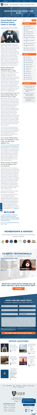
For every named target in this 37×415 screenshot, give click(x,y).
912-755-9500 (12, 407)
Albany (25, 1)
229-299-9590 (14, 362)
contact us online (11, 90)
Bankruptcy (27, 26)
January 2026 (28, 58)
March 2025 (27, 77)
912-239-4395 (32, 351)
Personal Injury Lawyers (5, 217)
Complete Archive (28, 79)
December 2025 (28, 60)
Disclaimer (20, 399)
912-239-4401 (32, 353)
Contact (32, 4)
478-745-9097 (14, 350)
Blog (26, 30)
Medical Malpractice (29, 43)
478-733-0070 (11, 405)
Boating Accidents (28, 31)
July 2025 (27, 69)
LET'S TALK (18, 288)
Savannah (17, 1)
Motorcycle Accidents (29, 45)
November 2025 (28, 62)
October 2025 (28, 64)
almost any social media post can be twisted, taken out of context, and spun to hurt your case (10, 146)
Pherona (21, 401)
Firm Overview (15, 4)
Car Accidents (28, 33)
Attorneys (21, 4)
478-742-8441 (14, 349)
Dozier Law (14, 202)
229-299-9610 (14, 363)
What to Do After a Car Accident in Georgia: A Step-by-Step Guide (29, 94)
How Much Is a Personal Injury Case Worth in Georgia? (30, 90)
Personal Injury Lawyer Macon (10, 216)
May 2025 (27, 73)
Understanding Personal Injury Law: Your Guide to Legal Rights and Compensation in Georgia (30, 99)
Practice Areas (27, 4)
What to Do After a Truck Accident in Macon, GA (30, 87)
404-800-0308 (32, 364)
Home (11, 4)
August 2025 (27, 68)
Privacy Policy (21, 387)
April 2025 (27, 75)
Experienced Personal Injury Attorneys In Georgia (9, 191)
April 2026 (27, 57)
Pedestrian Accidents (29, 49)
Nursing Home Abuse (29, 48)
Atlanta (31, 1)
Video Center (18, 385)
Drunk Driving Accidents (29, 37)
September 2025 (28, 66)
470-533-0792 (32, 365)
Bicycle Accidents (28, 28)
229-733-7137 (11, 409)
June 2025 (27, 71)
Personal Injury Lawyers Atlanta (9, 219)
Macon (11, 1)
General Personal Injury (5, 28)
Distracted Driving (28, 35)
